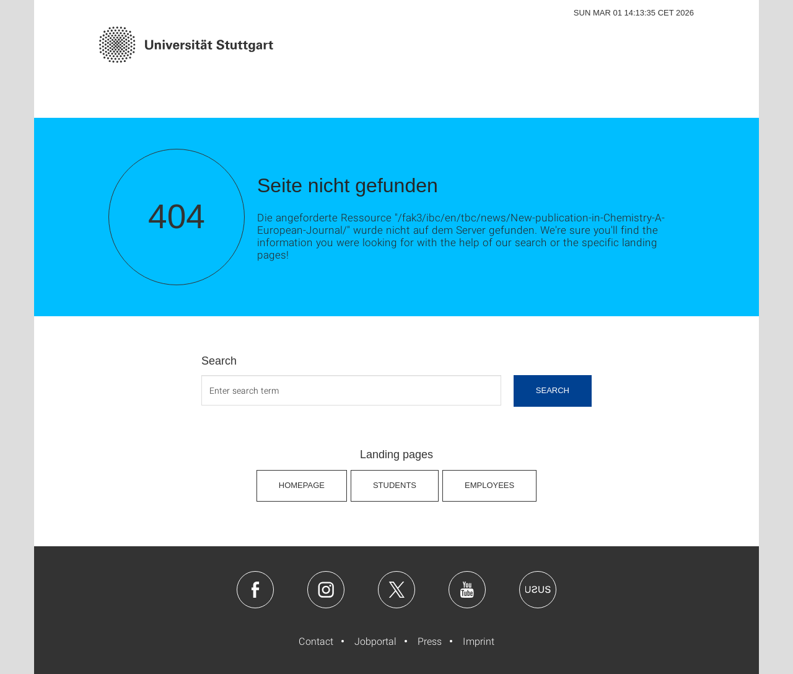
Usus (537, 589)
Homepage (302, 485)
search (552, 390)
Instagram (325, 589)
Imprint (478, 640)
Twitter (396, 589)
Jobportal (375, 640)
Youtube (467, 589)
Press (430, 640)
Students (394, 485)
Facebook (255, 589)
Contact (316, 640)
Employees (489, 485)
